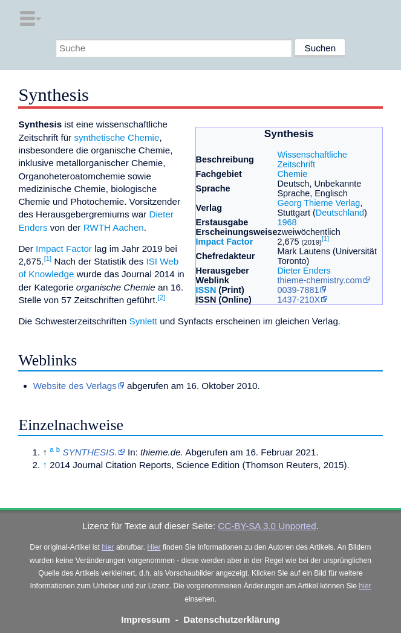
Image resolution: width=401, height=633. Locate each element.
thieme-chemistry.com (319, 280)
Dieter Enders (303, 270)
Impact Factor (224, 241)
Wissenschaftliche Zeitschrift (312, 159)
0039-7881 (298, 290)
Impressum (145, 619)
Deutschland (340, 212)
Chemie (292, 174)
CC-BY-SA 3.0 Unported (267, 526)
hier (108, 547)
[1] (325, 238)
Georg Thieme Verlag (318, 203)
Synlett (143, 321)
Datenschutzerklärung (231, 619)
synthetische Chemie (116, 137)
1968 (286, 222)
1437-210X (298, 299)
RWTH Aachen (113, 227)
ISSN (206, 290)
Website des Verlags (75, 386)
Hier (153, 547)
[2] (162, 297)
